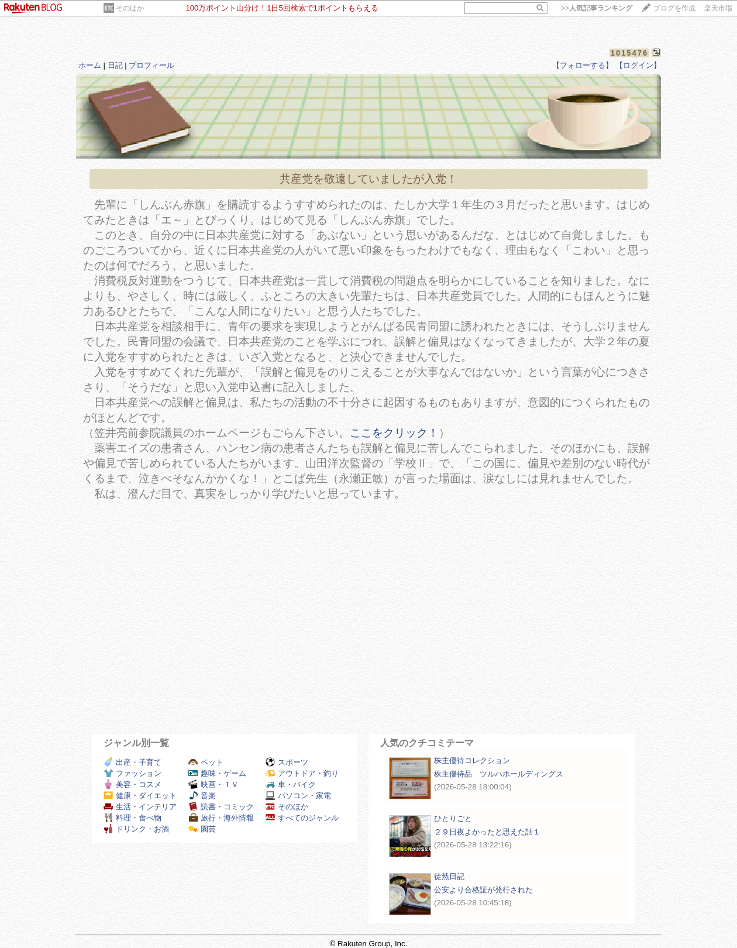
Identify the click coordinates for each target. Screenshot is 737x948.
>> (596, 8)
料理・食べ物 (132, 817)
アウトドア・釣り (302, 773)
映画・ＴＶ (213, 784)
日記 (115, 65)
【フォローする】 (582, 65)
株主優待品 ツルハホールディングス (498, 774)
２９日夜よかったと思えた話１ (487, 831)
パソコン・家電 (298, 795)
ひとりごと (453, 818)
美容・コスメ (132, 784)
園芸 (202, 829)
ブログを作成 (674, 8)
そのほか (130, 8)
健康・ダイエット (140, 795)
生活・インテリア (140, 806)
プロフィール (151, 65)
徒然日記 (449, 876)
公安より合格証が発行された (483, 889)
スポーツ (287, 762)
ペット (205, 762)
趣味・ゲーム (217, 773)
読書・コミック (221, 806)
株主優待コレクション (472, 760)
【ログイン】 (638, 65)
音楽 (202, 795)
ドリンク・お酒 (136, 829)
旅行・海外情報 (221, 817)
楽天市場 (718, 8)
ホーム (89, 65)
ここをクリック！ (394, 433)
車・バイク (291, 784)
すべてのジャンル (302, 817)
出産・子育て (132, 762)
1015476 (630, 53)
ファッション (132, 773)
